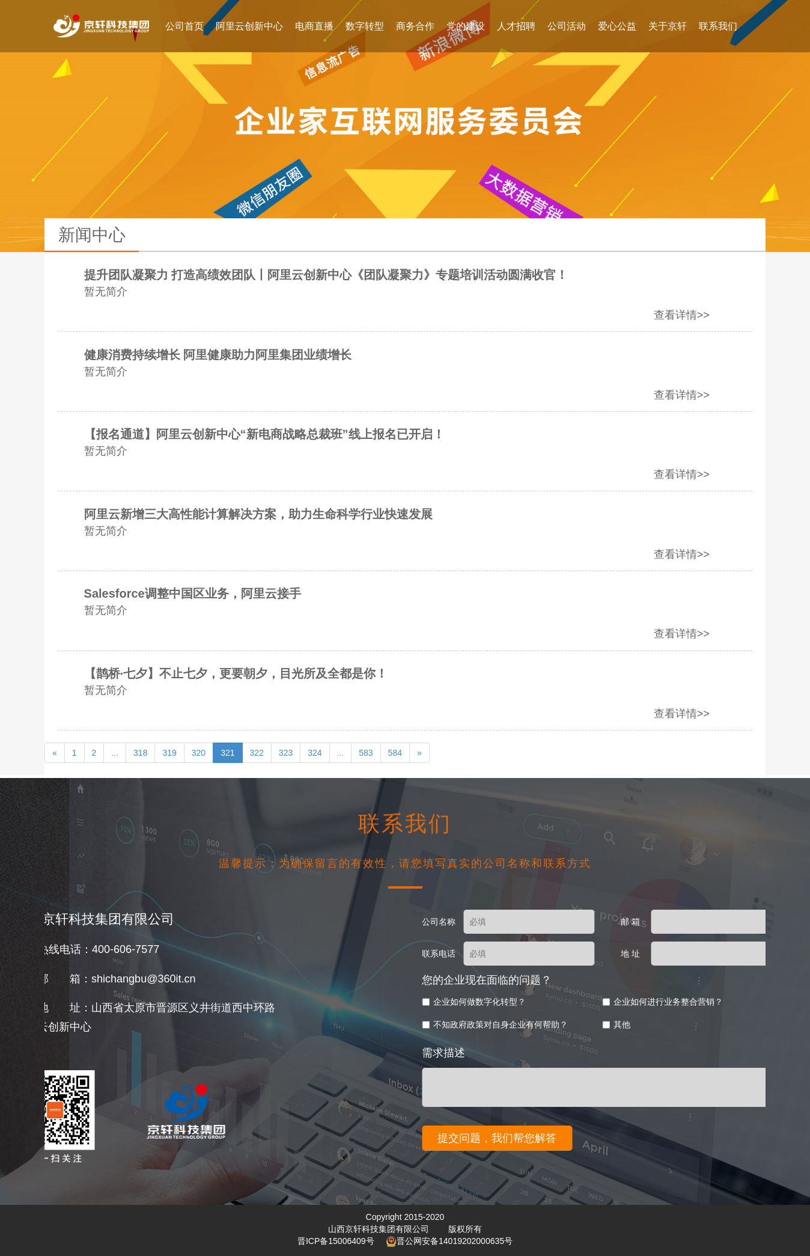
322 (257, 753)
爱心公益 (617, 26)
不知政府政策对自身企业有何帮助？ (664, 1024)
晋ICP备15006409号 (337, 1241)
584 (395, 753)
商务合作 (415, 26)
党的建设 (465, 26)
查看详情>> (718, 315)
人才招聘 (516, 26)
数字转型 (365, 26)
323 (286, 753)
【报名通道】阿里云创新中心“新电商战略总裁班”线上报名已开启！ (300, 434)
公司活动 (566, 26)
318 (140, 753)
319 (169, 753)
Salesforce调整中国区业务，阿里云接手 (228, 593)
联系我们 (718, 26)
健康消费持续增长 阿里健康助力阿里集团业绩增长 (254, 354)
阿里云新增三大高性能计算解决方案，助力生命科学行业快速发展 (294, 514)
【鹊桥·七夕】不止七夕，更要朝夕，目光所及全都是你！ (272, 673)
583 (366, 753)
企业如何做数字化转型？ (643, 1001)
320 (199, 753)
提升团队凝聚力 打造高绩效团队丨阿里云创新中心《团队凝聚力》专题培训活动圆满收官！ (362, 274)
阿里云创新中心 (249, 26)
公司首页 (184, 26)
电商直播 (314, 26)
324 (314, 753)
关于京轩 (667, 26)
